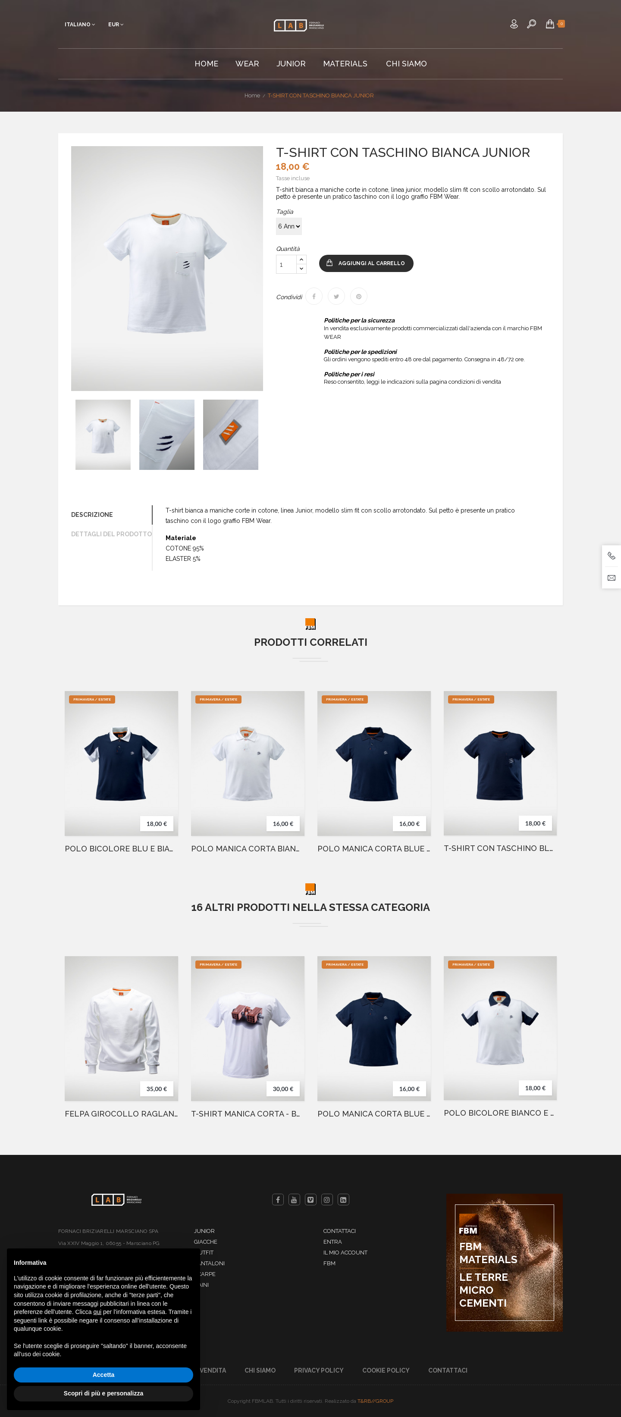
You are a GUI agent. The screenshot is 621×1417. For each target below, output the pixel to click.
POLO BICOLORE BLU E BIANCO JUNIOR (121, 849)
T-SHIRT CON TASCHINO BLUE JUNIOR (500, 848)
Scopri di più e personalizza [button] (103, 1393)
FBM (329, 1263)
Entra (332, 1242)
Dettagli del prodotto (111, 534)
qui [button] (97, 1311)
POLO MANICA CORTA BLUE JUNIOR (374, 849)
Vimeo (311, 1199)
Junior (204, 1231)
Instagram (327, 1199)
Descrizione (92, 514)
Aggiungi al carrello (372, 263)
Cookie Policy (386, 1370)
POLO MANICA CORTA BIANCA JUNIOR (247, 849)
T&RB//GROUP (375, 1401)
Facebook (278, 1199)
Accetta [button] (104, 1374)
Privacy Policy (319, 1370)
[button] (550, 23)
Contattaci (339, 1231)
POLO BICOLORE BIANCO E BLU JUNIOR (500, 1113)
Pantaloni (209, 1263)
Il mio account (345, 1252)
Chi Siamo (260, 1370)
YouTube (294, 1199)
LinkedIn (343, 1199)
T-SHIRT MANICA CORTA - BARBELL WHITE (247, 1114)
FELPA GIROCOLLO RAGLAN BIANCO (121, 1114)
